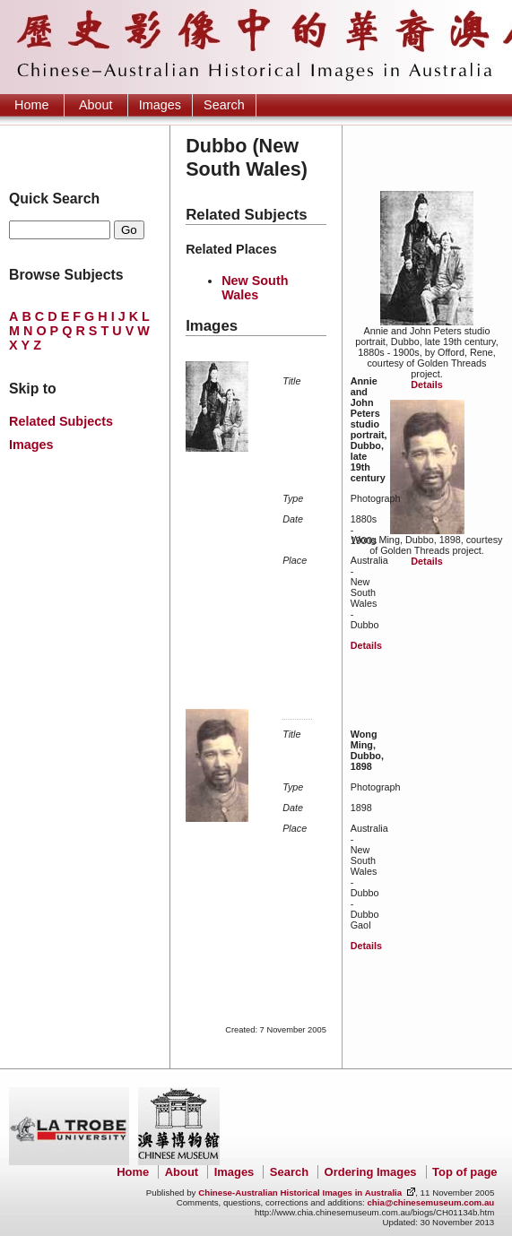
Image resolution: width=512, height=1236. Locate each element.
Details (426, 384)
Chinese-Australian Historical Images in (300, 1192)
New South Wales (254, 287)
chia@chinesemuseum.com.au (430, 1202)
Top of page (464, 1172)
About (96, 105)
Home (31, 105)
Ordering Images (371, 1172)
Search (224, 105)
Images (160, 105)
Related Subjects (61, 421)
